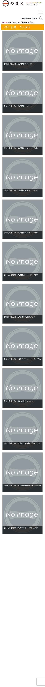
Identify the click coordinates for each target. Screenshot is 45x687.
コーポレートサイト (28, 18)
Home (4, 22)
